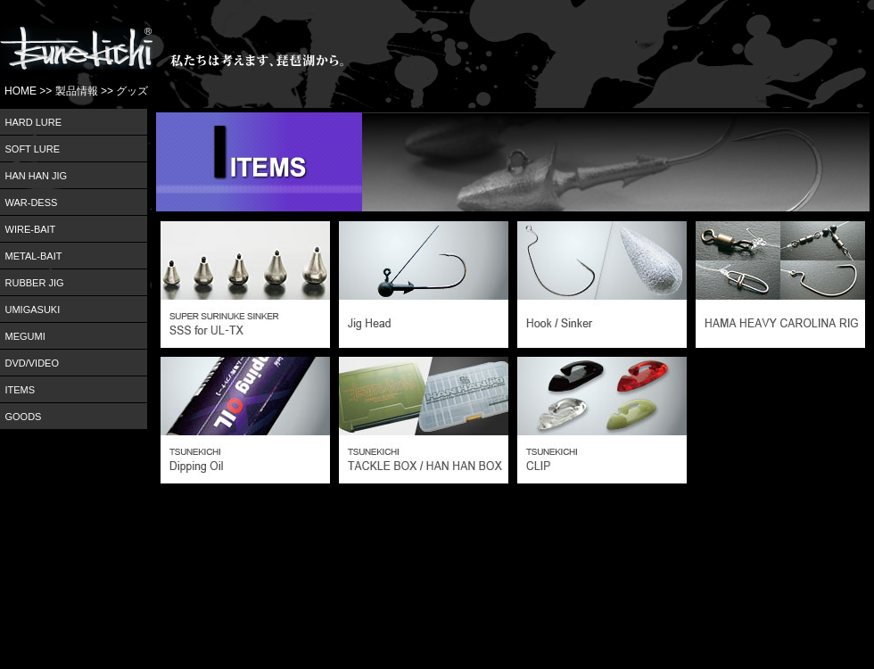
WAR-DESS (31, 202)
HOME (20, 91)
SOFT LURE (33, 149)
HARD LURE (33, 122)
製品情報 (76, 91)
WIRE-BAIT (30, 229)
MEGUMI (25, 336)
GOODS (23, 416)
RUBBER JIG (34, 282)
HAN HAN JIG (36, 175)
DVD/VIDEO (32, 363)
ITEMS (20, 389)
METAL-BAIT (33, 256)
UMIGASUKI (33, 309)
